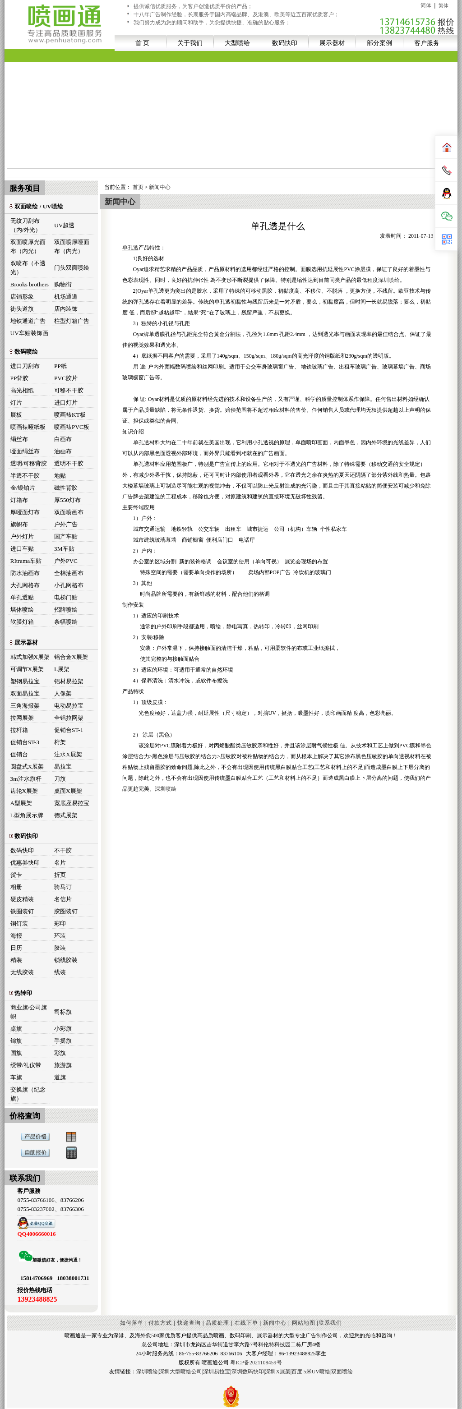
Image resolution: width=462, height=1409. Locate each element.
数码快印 (284, 42)
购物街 (63, 284)
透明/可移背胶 (28, 463)
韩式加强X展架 (30, 657)
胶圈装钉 (66, 911)
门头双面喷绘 (71, 267)
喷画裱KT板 (70, 414)
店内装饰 (66, 308)
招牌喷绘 (66, 609)
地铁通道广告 (28, 321)
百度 (296, 1371)
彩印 (60, 923)
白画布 (63, 439)
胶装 (60, 947)
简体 (425, 5)
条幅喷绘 (66, 621)
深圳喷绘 (389, 280)
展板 (16, 414)
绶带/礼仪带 (26, 1065)
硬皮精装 (22, 899)
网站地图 (303, 1323)
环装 (60, 935)
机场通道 (66, 296)
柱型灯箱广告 (71, 321)
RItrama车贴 (26, 560)
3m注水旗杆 (26, 778)
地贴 (60, 475)
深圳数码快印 (247, 1371)
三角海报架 (25, 705)
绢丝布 (19, 439)
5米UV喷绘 (317, 1371)
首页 (138, 187)
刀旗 (60, 778)
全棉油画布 (68, 573)
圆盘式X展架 (27, 766)
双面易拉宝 (25, 693)
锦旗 (16, 1040)
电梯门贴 (66, 597)
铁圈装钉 (22, 911)
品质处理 (217, 1323)
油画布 (63, 451)
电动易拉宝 (68, 705)
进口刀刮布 (25, 366)
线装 (60, 972)
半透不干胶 (25, 475)
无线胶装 (22, 972)
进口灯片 (66, 402)
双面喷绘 (342, 1371)
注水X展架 (68, 754)
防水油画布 (25, 573)
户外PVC (66, 560)
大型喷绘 (237, 42)
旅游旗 (63, 1065)
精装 (16, 960)
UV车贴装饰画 (29, 333)
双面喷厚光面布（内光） (28, 246)
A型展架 (21, 803)
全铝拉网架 (68, 717)
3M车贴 (64, 548)
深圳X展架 (278, 1371)
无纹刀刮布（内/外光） (26, 225)
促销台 (19, 754)
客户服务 (426, 42)
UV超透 (64, 225)
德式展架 (66, 815)
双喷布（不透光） (28, 268)
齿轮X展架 (24, 790)
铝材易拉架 (68, 681)
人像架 (63, 693)
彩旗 (60, 1053)
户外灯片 (22, 536)
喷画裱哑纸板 (28, 427)
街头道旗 (22, 308)
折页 (60, 874)
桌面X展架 (68, 790)
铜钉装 (19, 923)
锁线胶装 (66, 960)
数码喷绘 (23, 351)
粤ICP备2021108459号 (256, 1362)
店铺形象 (22, 296)
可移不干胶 (68, 390)
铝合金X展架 (71, 657)
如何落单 (131, 1323)
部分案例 (379, 42)
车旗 (16, 1077)
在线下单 (246, 1323)
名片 (60, 862)
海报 (16, 935)
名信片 (63, 899)
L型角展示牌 (26, 815)
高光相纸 (22, 390)
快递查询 (189, 1323)
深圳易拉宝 (216, 1371)
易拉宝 (63, 766)
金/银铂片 (23, 487)
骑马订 (63, 887)
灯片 (16, 402)
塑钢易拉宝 (25, 681)
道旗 (60, 1077)
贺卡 (16, 874)
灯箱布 (19, 500)
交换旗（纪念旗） (28, 1094)
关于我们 (190, 42)
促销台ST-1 (68, 730)
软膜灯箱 (22, 621)
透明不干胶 (68, 463)
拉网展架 (22, 717)
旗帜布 (19, 524)
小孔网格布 (68, 585)
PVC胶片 (66, 378)
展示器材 (332, 42)
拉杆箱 (19, 730)
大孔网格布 (25, 585)
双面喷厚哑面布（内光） (71, 246)
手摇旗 (63, 1040)
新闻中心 (160, 187)
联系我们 (330, 1323)
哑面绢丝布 (25, 451)
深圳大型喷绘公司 (180, 1371)
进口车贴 (22, 548)
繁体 (443, 5)
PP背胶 (19, 378)
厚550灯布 (67, 500)
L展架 (61, 669)
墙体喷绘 (22, 609)
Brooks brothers (29, 284)
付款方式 (160, 1323)
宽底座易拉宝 (71, 803)
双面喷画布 (68, 512)
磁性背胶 (66, 487)
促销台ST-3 (24, 742)
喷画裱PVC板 (71, 427)
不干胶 (63, 850)
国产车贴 (66, 536)
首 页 (142, 42)
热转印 (20, 993)
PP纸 (60, 366)
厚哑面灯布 (25, 512)
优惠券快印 (25, 862)
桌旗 (16, 1028)
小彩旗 (63, 1028)
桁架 (60, 742)
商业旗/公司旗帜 (28, 1012)
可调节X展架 (27, 669)
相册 (16, 887)
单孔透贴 (22, 597)
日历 (16, 947)
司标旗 (63, 1011)
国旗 (16, 1053)
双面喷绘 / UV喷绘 (36, 206)
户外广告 (66, 524)
